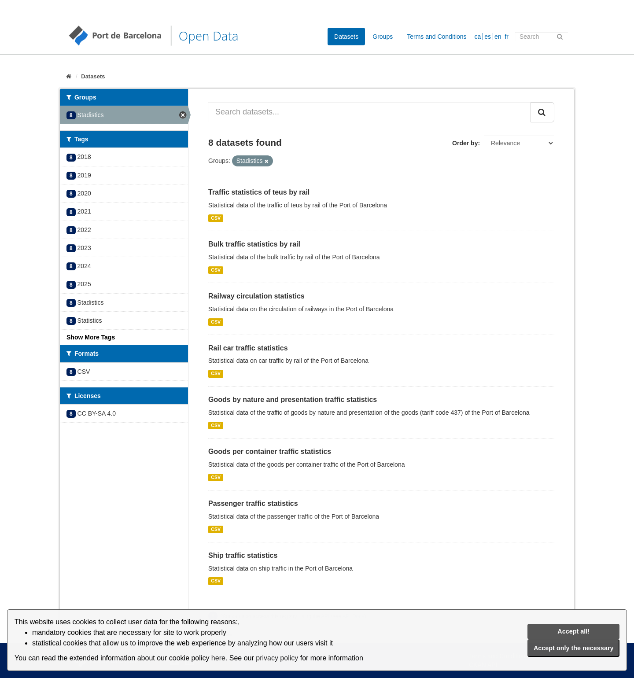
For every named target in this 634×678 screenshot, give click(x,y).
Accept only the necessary (574, 648)
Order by (465, 143)
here (218, 658)
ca (478, 36)
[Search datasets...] (369, 112)
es (487, 36)
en (497, 36)
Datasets (346, 36)
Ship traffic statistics (242, 555)
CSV (216, 218)
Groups (382, 36)
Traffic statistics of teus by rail (259, 192)
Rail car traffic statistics (248, 348)
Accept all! (573, 631)
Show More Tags (90, 337)
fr (507, 36)
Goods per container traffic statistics (269, 451)
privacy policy (277, 658)
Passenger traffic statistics (253, 503)
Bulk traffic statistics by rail (254, 244)
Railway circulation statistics (256, 296)
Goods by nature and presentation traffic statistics (292, 399)
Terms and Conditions (436, 36)
